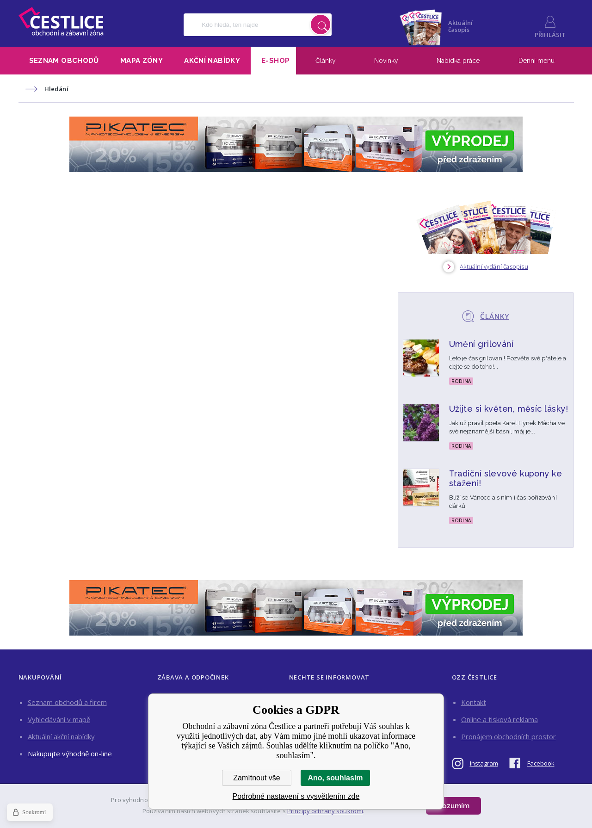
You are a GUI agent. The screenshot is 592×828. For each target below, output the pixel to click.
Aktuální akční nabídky (61, 736)
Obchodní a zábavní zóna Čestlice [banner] (61, 21)
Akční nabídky (212, 60)
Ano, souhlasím (335, 778)
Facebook (541, 763)
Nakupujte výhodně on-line (70, 753)
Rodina (461, 381)
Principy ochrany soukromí (325, 811)
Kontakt (473, 702)
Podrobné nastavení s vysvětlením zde (296, 796)
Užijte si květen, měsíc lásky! (508, 409)
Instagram (484, 763)
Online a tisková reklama (499, 719)
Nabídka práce (458, 60)
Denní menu (536, 60)
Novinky (386, 60)
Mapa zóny (141, 60)
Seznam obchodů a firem (67, 702)
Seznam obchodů (64, 60)
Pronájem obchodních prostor (508, 736)
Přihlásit (550, 35)
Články (325, 60)
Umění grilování (481, 344)
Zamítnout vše (256, 778)
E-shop (275, 60)
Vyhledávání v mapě (59, 719)
